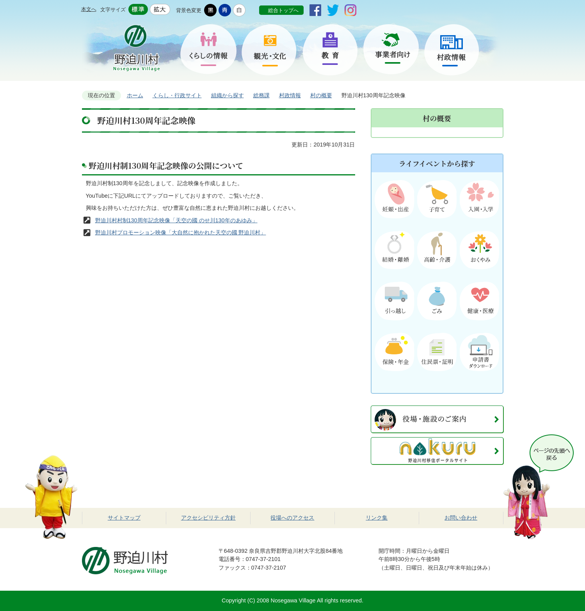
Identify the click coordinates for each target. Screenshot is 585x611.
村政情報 (290, 95)
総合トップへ (283, 10)
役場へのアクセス (292, 518)
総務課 (261, 95)
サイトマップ (124, 518)
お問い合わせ (461, 518)
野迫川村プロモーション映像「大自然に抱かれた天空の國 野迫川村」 (180, 232)
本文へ (88, 9)
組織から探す (227, 95)
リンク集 (377, 518)
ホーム (135, 95)
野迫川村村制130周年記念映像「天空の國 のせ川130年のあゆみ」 (176, 220)
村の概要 (321, 95)
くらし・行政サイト (177, 95)
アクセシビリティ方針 (208, 518)
